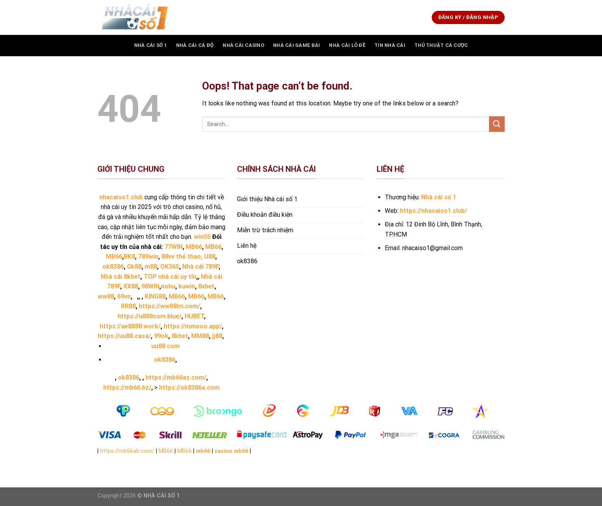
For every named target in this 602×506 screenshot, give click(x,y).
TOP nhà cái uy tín (170, 276)
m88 (151, 266)
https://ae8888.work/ (130, 326)
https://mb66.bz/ (127, 387)
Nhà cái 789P (200, 266)
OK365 (169, 266)
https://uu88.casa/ (124, 336)
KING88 (155, 296)
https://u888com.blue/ (150, 316)
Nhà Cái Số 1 (150, 45)
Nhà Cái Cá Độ (195, 45)
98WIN (150, 286)
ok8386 (164, 359)
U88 (209, 256)
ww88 (106, 296)
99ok (161, 336)
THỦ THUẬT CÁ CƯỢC (441, 45)
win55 (202, 236)
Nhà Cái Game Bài (296, 45)
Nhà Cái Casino (243, 45)
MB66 (177, 296)
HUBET (194, 316)
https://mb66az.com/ (175, 377)
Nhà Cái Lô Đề (347, 45)
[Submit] (497, 123)
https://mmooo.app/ (193, 326)
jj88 (217, 336)
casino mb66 (231, 451)
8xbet (206, 286)
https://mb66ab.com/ (127, 451)
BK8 (129, 256)
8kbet (179, 336)
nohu (168, 286)
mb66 (203, 451)
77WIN (173, 246)
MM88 (200, 336)
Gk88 (134, 266)
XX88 (130, 286)
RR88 (128, 306)
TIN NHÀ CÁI (389, 45)
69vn (124, 296)
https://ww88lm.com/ (169, 306)
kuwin (186, 286)
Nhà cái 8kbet (120, 276)
